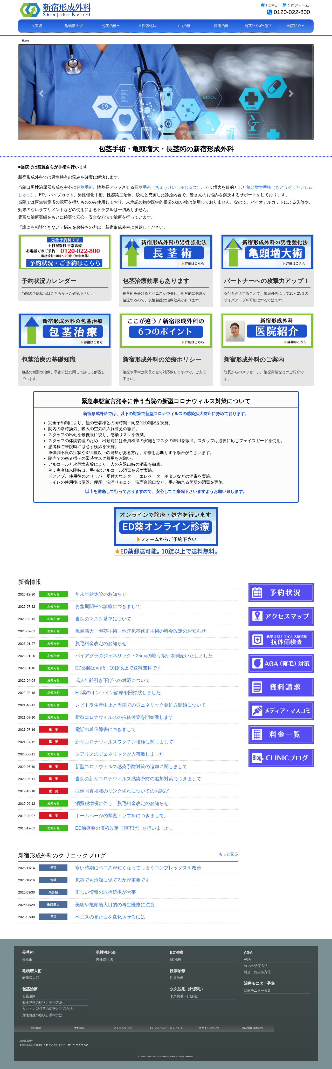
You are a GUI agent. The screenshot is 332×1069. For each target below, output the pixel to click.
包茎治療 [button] (110, 26)
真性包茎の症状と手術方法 (42, 1015)
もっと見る (228, 854)
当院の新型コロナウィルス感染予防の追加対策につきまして (138, 778)
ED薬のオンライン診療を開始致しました (118, 692)
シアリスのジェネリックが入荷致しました (119, 754)
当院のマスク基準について (103, 618)
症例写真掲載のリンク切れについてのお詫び (122, 791)
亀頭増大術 (74, 26)
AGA (247, 959)
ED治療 (184, 26)
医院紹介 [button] (295, 26)
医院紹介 (36, 1027)
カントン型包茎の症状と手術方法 (47, 1009)
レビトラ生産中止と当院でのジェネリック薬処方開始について (140, 705)
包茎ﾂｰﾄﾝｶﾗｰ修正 (258, 26)
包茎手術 (84, 187)
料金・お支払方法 (257, 972)
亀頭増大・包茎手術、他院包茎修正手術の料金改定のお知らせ (140, 631)
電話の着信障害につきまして (105, 729)
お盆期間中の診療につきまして (108, 606)
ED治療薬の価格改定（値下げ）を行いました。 (125, 828)
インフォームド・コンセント (166, 1027)
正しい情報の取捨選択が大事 (105, 892)
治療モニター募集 (257, 990)
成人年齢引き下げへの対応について (112, 680)
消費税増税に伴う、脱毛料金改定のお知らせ (122, 803)
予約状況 (79, 1027)
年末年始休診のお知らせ (101, 594)
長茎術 (36, 26)
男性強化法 (147, 26)
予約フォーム (296, 5)
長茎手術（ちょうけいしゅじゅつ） (167, 187)
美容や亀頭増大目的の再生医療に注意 (115, 904)
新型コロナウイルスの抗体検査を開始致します (124, 717)
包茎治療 (29, 996)
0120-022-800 (292, 12)
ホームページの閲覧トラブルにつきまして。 (122, 815)
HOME (269, 5)
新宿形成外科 (55, 9)
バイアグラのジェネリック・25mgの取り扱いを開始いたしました (144, 655)
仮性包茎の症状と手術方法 (42, 1002)
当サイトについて (209, 1027)
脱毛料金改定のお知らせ (101, 643)
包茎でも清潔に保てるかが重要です (112, 880)
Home (25, 40)
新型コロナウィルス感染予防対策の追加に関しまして (131, 766)
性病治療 (221, 26)
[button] (40, 92)
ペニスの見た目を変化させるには (110, 916)
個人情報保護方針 (252, 1027)
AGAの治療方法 (256, 966)
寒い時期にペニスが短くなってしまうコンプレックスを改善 (138, 867)
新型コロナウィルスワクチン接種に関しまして (124, 742)
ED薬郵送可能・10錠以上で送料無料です (118, 668)
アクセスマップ (123, 1027)
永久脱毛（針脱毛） (185, 996)
